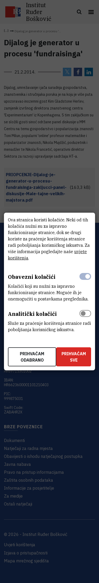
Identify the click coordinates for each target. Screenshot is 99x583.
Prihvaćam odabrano (32, 357)
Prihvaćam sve (74, 357)
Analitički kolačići (32, 313)
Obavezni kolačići (31, 276)
